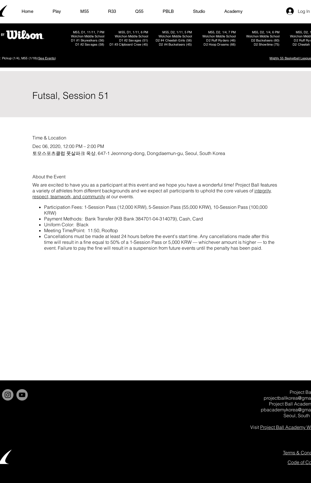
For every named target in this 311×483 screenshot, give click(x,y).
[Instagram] (7, 395)
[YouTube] (22, 395)
